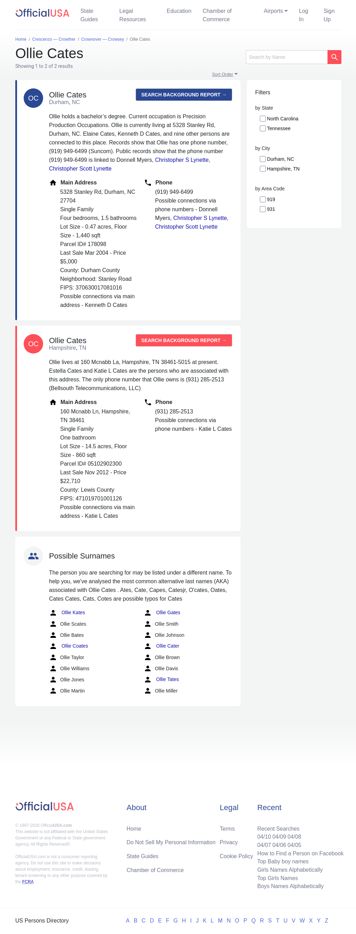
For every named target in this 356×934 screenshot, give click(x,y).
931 (271, 209)
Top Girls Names (276, 878)
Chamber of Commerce (217, 15)
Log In (303, 15)
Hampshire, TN (283, 169)
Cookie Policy (236, 855)
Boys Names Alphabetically (289, 886)
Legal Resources (132, 15)
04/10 (263, 836)
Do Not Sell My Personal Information (172, 842)
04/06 (278, 844)
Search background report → (184, 94)
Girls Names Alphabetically (289, 869)
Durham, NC (280, 159)
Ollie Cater (161, 646)
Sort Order (222, 74)
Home (134, 828)
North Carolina (282, 119)
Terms (227, 828)
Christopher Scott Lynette (80, 169)
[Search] (286, 57)
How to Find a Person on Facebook (299, 853)
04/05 (294, 844)
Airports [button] (273, 11)
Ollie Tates (161, 679)
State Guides (89, 15)
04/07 (263, 844)
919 (271, 199)
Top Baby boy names (282, 861)
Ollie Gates (162, 613)
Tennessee (279, 128)
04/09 (278, 836)
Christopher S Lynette (182, 160)
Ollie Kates (67, 613)
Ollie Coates (68, 646)
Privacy (229, 842)
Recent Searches (277, 828)
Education (179, 11)
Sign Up (329, 15)
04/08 (294, 836)
